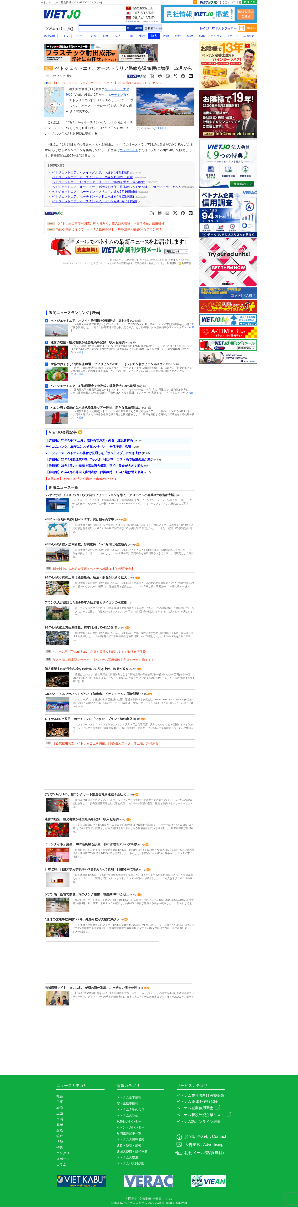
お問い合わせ (196, 1136)
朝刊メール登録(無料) (204, 1152)
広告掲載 (192, 1144)
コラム (61, 1164)
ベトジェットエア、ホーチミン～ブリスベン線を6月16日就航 (94, 191)
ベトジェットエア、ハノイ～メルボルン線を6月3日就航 (90, 172)
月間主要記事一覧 (129, 1133)
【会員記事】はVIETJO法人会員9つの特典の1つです (80, 478)
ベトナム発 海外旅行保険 (197, 1102)
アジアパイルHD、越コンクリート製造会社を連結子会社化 (86, 794)
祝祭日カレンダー (129, 1121)
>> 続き (79, 352)
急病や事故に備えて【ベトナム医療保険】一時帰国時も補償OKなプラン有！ (109, 229)
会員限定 (249, 36)
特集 (202, 36)
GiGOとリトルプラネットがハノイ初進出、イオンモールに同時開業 (92, 694)
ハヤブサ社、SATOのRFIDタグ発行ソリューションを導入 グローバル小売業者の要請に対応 (110, 495)
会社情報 (49, 36)
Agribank (130, 21)
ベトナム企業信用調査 (198, 1108)
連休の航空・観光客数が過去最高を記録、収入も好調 (82, 819)
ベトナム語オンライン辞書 (199, 1122)
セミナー (79, 36)
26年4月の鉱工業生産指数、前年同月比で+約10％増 (81, 627)
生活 (142, 36)
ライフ (64, 36)
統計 (178, 36)
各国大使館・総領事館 (132, 1151)
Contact (219, 1136)
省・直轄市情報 (127, 1103)
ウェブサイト (129, 150)
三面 (130, 36)
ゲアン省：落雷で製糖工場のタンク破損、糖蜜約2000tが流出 (87, 894)
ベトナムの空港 (127, 1157)
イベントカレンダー (130, 1127)
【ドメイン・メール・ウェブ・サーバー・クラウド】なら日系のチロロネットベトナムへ (107, 82)
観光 (154, 36)
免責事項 (184, 263)
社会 (94, 36)
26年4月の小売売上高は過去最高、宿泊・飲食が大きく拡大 (86, 577)
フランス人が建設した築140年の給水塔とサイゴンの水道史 (86, 602)
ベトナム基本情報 (129, 1097)
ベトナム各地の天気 (130, 1109)
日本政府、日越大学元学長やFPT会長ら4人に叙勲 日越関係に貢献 (92, 869)
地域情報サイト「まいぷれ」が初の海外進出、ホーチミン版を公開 (91, 987)
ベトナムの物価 (127, 1115)
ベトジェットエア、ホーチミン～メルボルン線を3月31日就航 (94, 201)
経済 (118, 36)
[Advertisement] (116, 288)
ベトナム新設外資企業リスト (204, 1115)
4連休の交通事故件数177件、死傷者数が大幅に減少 (81, 919)
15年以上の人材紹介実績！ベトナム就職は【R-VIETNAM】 (94, 568)
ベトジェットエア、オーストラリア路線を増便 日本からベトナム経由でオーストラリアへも (116, 186)
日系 (106, 36)
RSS (169, 1198)
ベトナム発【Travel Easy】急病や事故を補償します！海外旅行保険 (99, 651)
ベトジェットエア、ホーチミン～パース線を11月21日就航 (92, 177)
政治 (166, 36)
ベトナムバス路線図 (130, 1163)
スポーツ (232, 36)
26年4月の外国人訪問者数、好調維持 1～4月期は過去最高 (86, 544)
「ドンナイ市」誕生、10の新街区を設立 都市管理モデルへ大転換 (91, 844)
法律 (190, 36)
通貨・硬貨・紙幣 (129, 1145)
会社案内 (158, 1198)
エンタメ (216, 36)
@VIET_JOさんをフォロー (218, 28)
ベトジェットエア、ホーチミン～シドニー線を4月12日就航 (93, 196)
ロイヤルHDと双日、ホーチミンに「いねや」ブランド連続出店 (89, 719)
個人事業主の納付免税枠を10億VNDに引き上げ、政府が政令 (87, 668)
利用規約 (171, 263)
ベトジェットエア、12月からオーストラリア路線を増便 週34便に (98, 182)
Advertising (213, 1144)
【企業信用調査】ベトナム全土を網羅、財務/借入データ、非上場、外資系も (105, 743)
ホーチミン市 (117, 94)
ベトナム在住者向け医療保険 (200, 1095)
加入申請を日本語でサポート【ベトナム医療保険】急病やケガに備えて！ (103, 659)
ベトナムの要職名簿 (130, 1139)
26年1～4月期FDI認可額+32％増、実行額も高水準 (80, 519)
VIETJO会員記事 (63, 432)
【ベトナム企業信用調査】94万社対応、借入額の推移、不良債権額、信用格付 (110, 223)
